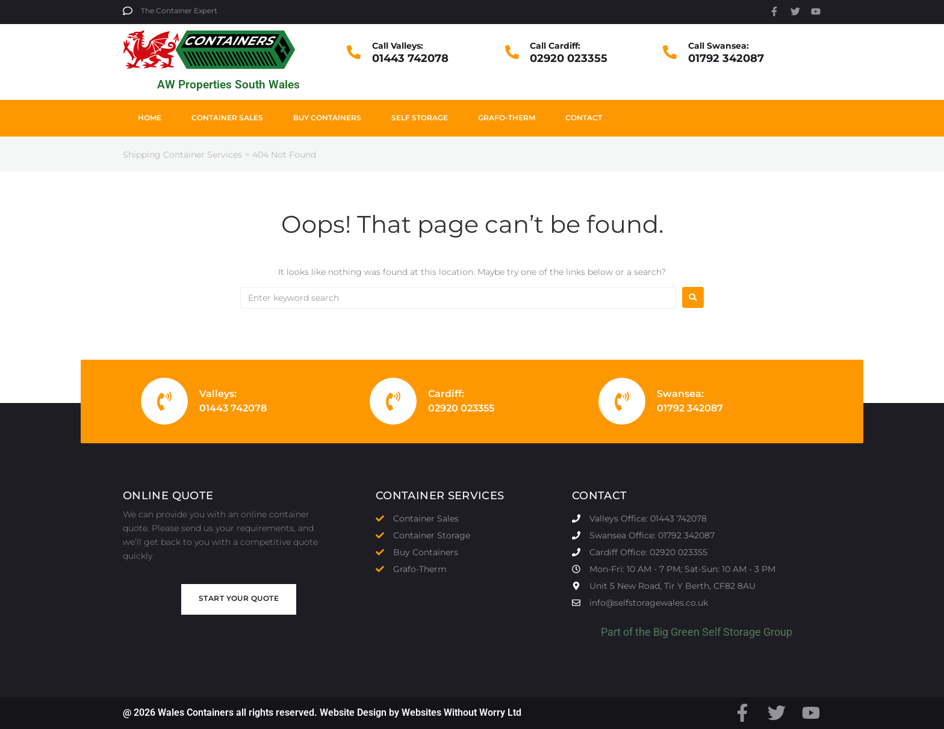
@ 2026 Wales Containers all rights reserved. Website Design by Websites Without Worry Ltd (322, 712)
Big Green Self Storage (707, 632)
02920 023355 (568, 58)
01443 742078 (410, 58)
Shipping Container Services (182, 154)
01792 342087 (726, 58)
